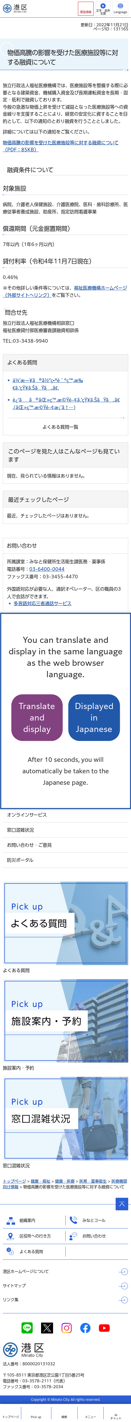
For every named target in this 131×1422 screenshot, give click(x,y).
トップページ (14, 1181)
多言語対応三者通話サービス (43, 603)
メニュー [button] (90, 1417)
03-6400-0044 (47, 569)
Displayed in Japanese (94, 717)
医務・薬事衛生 (93, 1181)
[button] (86, 9)
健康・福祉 (40, 1181)
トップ (10, 1417)
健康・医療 (65, 1181)
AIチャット (116, 1417)
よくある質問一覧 (60, 427)
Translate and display (37, 717)
